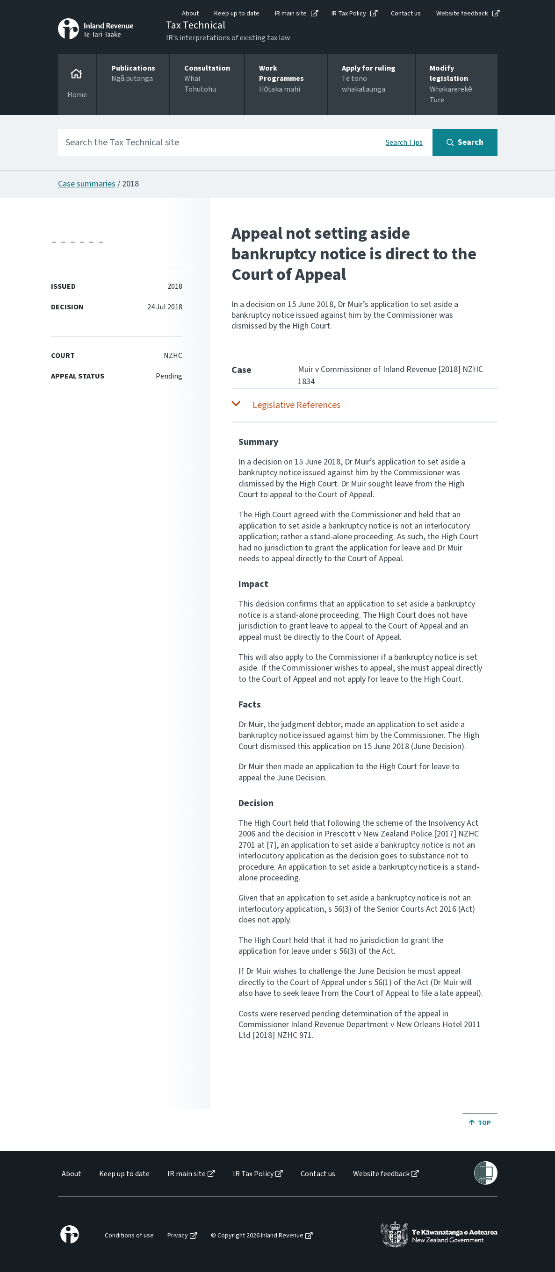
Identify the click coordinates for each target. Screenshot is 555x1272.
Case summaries (86, 184)
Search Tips (404, 142)
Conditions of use (129, 1236)
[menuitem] (70, 1174)
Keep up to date (236, 13)
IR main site (291, 13)
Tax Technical (195, 25)
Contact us (406, 13)
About (190, 13)
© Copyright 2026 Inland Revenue (257, 1236)
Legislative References (296, 405)
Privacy (177, 1236)
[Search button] (464, 142)
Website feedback (462, 13)
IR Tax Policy (349, 13)
